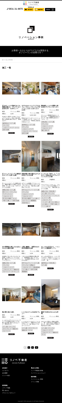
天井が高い (45, 122)
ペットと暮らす (46, 206)
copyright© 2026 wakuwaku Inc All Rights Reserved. (31, 401)
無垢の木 (16, 269)
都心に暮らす (45, 130)
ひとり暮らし (55, 202)
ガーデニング (15, 271)
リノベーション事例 (37, 379)
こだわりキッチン (27, 131)
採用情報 (4, 385)
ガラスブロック (7, 329)
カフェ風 (12, 123)
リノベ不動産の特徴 (37, 370)
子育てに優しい (7, 200)
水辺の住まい (25, 203)
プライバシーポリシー (8, 393)
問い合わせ (5, 390)
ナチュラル (6, 125)
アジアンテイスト (7, 194)
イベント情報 (35, 381)
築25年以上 (6, 123)
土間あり (32, 265)
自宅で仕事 (6, 129)
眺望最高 (33, 200)
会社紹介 (4, 368)
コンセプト (5, 370)
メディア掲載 (6, 388)
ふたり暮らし (35, 198)
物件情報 (33, 376)
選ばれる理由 (35, 368)
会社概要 (4, 373)
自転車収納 (36, 267)
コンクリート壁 (46, 197)
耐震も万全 (6, 190)
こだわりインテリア (8, 127)
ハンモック (56, 195)
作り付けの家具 (7, 198)
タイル (17, 127)
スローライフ (25, 200)
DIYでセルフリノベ (27, 190)
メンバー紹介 (6, 375)
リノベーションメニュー (38, 373)
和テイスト (6, 192)
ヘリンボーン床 (46, 202)
